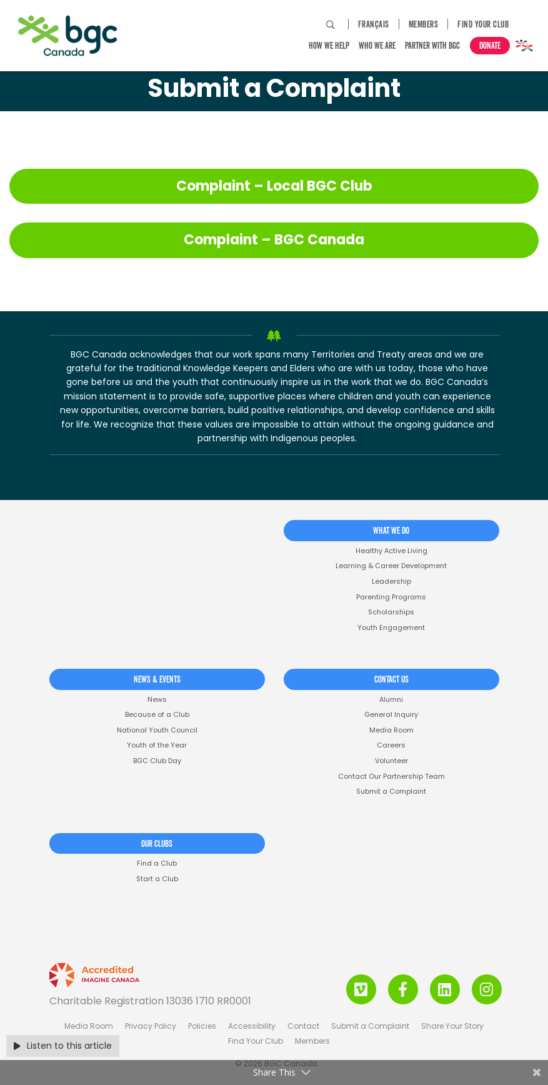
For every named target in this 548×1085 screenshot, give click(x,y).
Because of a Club (157, 715)
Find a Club (157, 863)
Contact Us (391, 680)
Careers (391, 745)
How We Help (329, 46)
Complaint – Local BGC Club (274, 186)
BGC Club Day (157, 761)
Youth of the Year (157, 745)
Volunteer (391, 761)
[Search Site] (330, 25)
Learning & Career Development (391, 566)
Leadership (391, 582)
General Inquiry (391, 715)
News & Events (157, 680)
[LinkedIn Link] (445, 989)
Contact (303, 1026)
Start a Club (157, 879)
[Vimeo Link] (361, 989)
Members (424, 25)
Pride (524, 45)
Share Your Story (452, 1026)
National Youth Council (157, 730)
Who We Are (377, 46)
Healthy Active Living (391, 551)
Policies (202, 1026)
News (157, 700)
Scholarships (391, 612)
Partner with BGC (432, 46)
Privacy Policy (150, 1026)
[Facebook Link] (403, 989)
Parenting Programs (391, 597)
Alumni (391, 700)
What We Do (391, 531)
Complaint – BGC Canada (274, 239)
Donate (490, 46)
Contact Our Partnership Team (391, 776)
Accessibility (252, 1026)
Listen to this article (63, 1045)
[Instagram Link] (487, 989)
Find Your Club (483, 25)
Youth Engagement (391, 628)
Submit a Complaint (391, 792)
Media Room (391, 730)
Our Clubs (156, 844)
